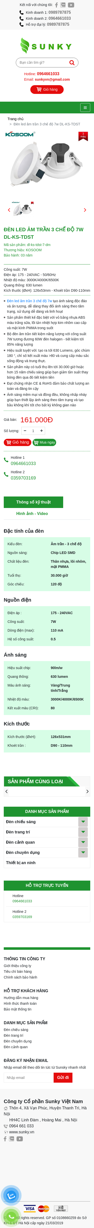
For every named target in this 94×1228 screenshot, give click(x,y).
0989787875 (60, 12)
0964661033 (60, 18)
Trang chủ (16, 119)
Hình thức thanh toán (20, 1003)
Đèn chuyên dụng (23, 852)
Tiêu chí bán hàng (18, 972)
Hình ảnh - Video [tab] (32, 513)
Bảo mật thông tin (17, 1009)
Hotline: (41, 74)
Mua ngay (44, 442)
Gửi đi (63, 1077)
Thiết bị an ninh (21, 863)
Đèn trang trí (18, 832)
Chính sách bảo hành (20, 977)
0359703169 (22, 917)
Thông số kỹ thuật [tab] (33, 502)
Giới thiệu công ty (17, 966)
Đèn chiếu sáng (21, 822)
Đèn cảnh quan (20, 842)
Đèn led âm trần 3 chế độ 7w (29, 301)
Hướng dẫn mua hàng (21, 998)
